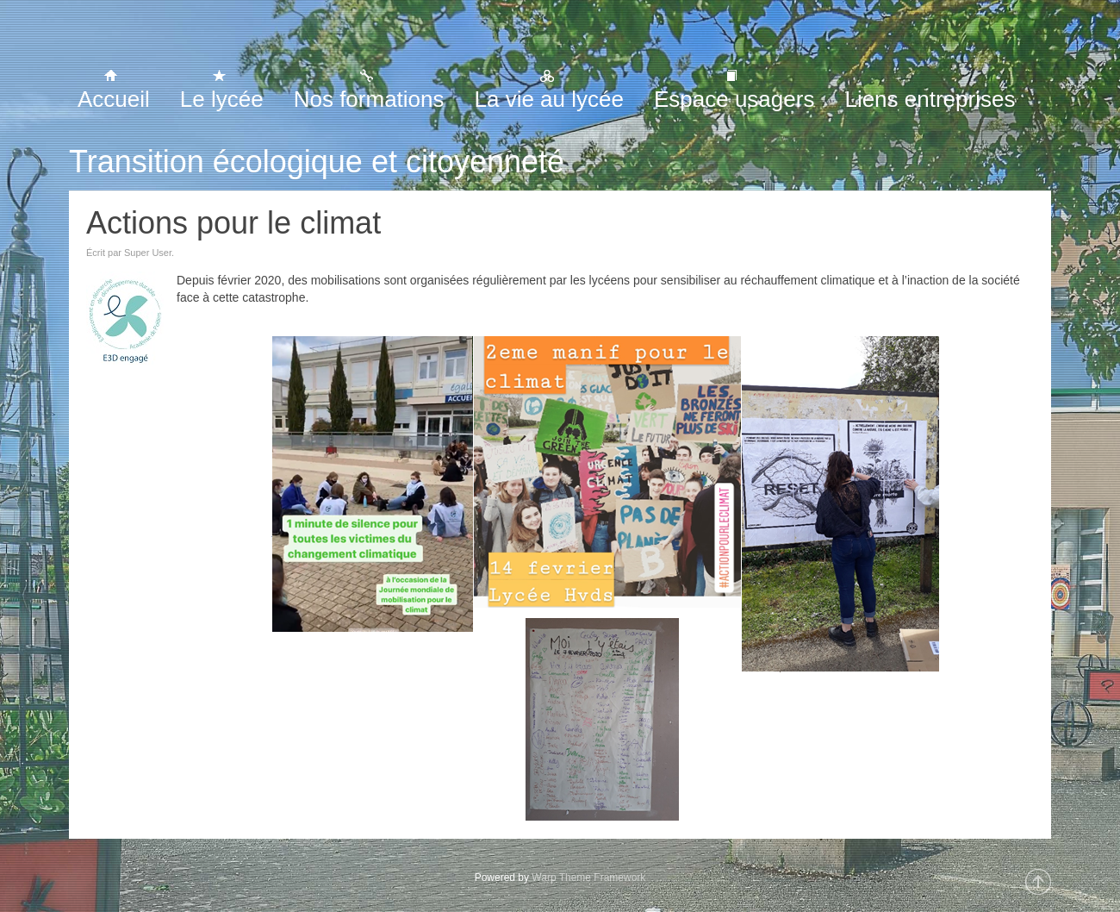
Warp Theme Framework (588, 877)
